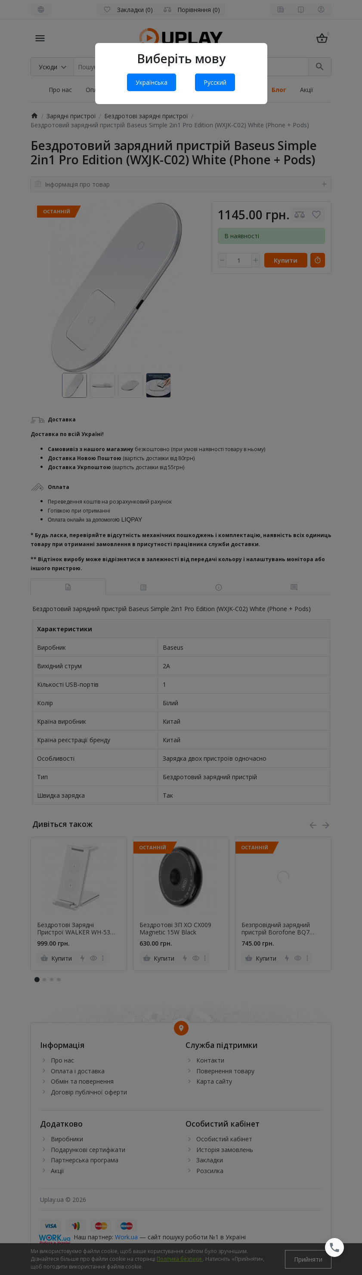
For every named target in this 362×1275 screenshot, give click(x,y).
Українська (151, 82)
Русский (215, 82)
